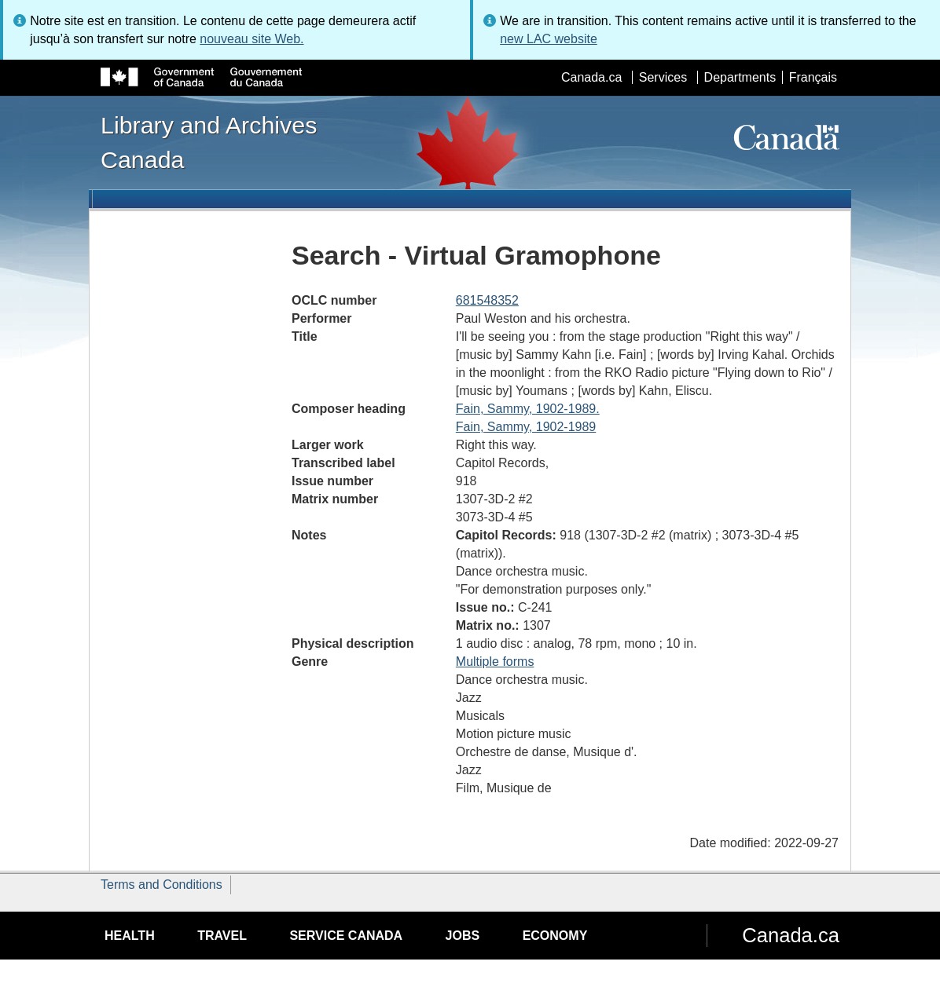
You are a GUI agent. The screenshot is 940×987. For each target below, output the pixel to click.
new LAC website (548, 39)
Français (813, 77)
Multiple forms (495, 661)
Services (663, 77)
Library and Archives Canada (209, 142)
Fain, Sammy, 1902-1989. (528, 408)
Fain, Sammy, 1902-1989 (526, 426)
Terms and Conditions (161, 884)
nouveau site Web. (251, 39)
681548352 (487, 300)
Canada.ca (591, 77)
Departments (740, 77)
